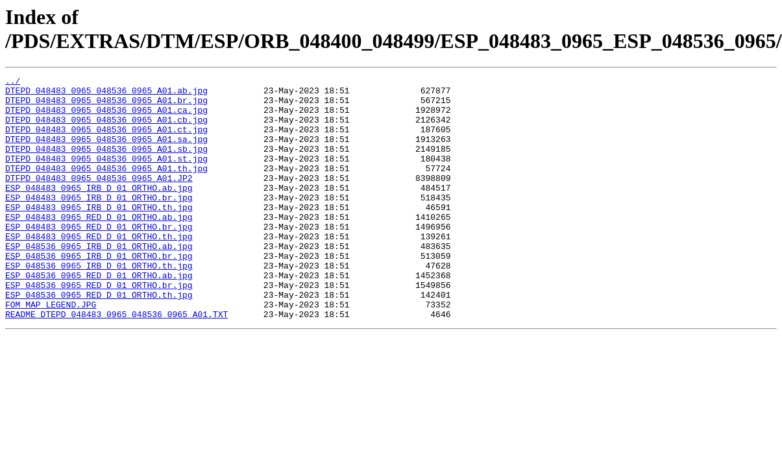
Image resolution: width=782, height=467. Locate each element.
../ (12, 82)
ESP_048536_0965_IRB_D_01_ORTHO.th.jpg (99, 304)
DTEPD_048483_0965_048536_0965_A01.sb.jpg (106, 164)
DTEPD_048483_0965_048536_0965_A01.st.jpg (106, 176)
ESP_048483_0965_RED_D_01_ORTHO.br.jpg (99, 257)
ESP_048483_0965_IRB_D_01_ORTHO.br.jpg (99, 222)
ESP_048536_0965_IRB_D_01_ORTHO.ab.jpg (99, 281)
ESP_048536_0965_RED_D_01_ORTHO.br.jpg (99, 327)
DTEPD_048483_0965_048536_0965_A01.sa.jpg (106, 152)
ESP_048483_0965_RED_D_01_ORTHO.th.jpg (99, 269)
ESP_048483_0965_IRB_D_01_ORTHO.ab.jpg (99, 211)
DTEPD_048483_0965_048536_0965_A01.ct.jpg (106, 141)
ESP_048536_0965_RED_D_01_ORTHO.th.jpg (99, 339)
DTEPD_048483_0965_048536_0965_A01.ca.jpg (106, 117)
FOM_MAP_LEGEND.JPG (50, 351)
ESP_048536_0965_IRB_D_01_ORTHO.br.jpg (99, 292)
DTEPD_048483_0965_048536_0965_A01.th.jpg (106, 187)
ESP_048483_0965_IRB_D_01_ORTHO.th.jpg (99, 234)
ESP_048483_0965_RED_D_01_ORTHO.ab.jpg (99, 246)
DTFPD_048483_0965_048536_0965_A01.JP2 (99, 199)
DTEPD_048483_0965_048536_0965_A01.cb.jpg (106, 129)
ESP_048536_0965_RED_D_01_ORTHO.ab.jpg (99, 316)
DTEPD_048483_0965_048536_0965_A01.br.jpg (106, 106)
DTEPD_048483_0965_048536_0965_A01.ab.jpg (106, 94)
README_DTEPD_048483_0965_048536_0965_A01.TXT (116, 362)
